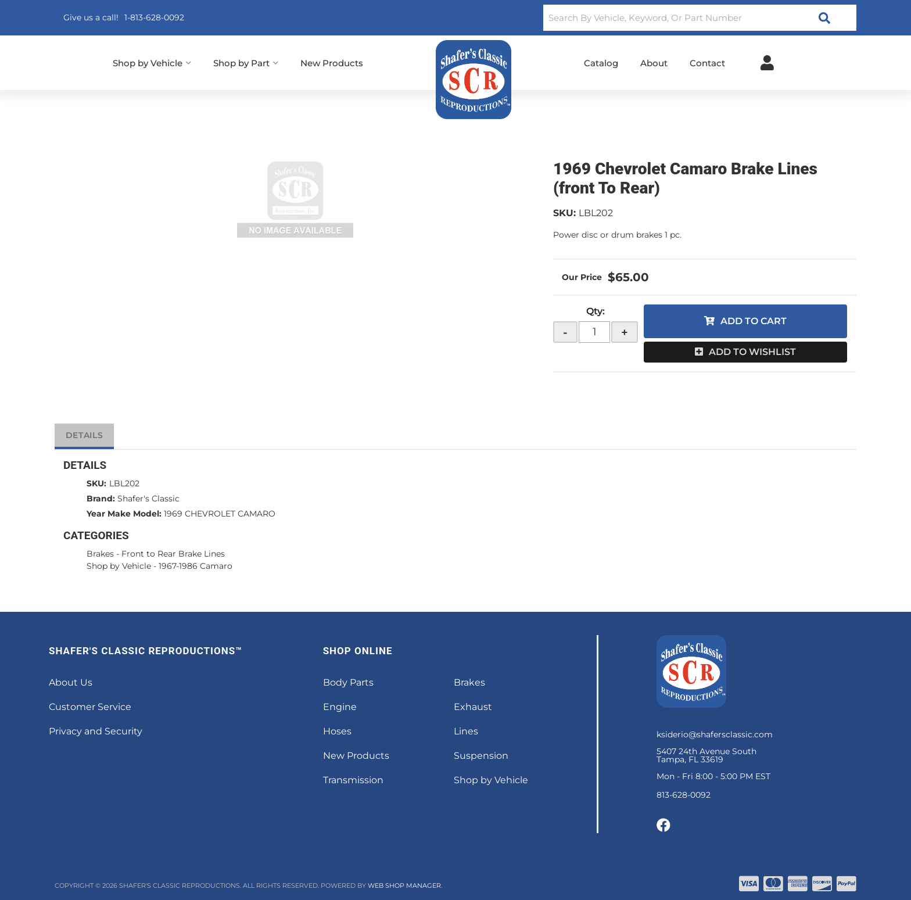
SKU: (564, 212)
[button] (699, 18)
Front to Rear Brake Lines (173, 553)
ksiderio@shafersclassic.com (715, 734)
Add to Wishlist (752, 351)
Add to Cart (753, 321)
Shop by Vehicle (119, 566)
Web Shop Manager (404, 885)
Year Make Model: (124, 513)
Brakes (100, 553)
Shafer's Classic (148, 498)
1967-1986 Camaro (195, 566)
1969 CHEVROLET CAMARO (219, 513)
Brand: (101, 498)
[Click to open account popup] (767, 63)
